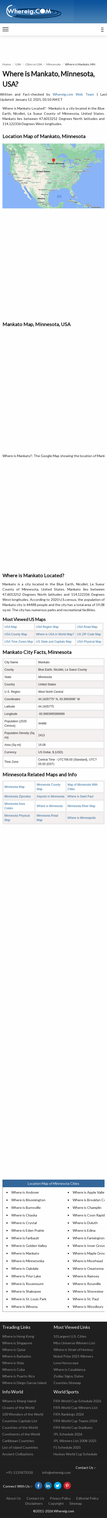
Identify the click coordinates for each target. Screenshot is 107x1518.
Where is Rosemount (27, 1284)
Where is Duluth (85, 1223)
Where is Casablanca (69, 1369)
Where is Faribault (25, 1238)
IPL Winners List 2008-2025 (75, 1441)
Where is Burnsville (26, 1207)
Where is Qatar (14, 1349)
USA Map (10, 627)
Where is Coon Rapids (90, 1215)
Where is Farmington (89, 1238)
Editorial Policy (87, 1498)
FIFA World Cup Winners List (76, 1407)
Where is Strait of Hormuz (73, 1349)
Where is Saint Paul (80, 796)
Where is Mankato (25, 1253)
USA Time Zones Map (18, 641)
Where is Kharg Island (19, 1401)
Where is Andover (25, 1192)
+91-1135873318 (19, 1472)
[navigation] (5, 29)
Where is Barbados (16, 1356)
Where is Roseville (87, 1284)
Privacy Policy (60, 1498)
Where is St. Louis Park (28, 1299)
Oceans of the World (18, 1407)
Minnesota (53, 64)
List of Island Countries (20, 1447)
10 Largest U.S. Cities (70, 1336)
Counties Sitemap (67, 1383)
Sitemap (75, 1503)
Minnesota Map (14, 787)
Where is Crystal (24, 1223)
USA (18, 64)
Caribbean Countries (18, 1441)
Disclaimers (34, 1503)
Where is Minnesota (50, 806)
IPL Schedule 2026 (68, 1434)
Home (6, 64)
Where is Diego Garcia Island (24, 1383)
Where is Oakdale (25, 1268)
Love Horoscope (66, 1363)
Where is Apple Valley (89, 1192)
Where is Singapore (17, 1343)
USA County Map (15, 634)
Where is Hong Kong (18, 1336)
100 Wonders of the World (22, 1414)
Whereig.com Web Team (73, 94)
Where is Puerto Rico (18, 1376)
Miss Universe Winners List (74, 1343)
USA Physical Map (89, 641)
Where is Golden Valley (29, 1245)
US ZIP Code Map (89, 634)
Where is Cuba (13, 1369)
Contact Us (35, 1498)
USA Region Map (47, 627)
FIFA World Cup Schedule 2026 (77, 1401)
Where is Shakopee (26, 1291)
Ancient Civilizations (17, 1454)
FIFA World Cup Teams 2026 (75, 1421)
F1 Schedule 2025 (67, 1447)
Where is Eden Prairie (27, 1230)
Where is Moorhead (88, 1261)
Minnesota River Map (81, 806)
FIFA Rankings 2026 (69, 1414)
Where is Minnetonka (27, 1261)
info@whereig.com (56, 1472)
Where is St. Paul (86, 1299)
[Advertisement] (53, 264)
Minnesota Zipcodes (17, 796)
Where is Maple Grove (90, 1253)
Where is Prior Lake (26, 1276)
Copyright (56, 1503)
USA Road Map (87, 627)
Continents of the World (21, 1434)
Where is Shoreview (88, 1291)
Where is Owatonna (88, 1268)
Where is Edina (84, 1230)
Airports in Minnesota (50, 796)
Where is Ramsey (86, 1276)
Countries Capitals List (19, 1421)
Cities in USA (33, 64)
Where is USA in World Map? (55, 634)
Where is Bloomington (28, 1200)
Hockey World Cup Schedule (75, 1454)
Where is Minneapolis (81, 818)
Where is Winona (24, 1306)
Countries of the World (20, 1427)
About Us (13, 1498)
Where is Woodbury (88, 1306)
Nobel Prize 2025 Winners (73, 1356)
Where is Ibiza (13, 1363)
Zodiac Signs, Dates (69, 1376)
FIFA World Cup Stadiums (73, 1427)
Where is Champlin (87, 1207)
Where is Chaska (24, 1215)
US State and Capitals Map (54, 641)
